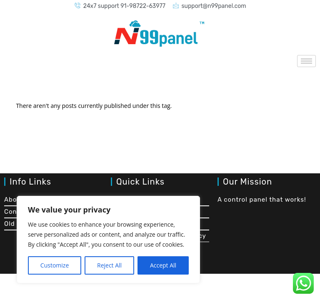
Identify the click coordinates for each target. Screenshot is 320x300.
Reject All (109, 265)
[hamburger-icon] (306, 61)
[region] (108, 239)
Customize (54, 265)
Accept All (163, 265)
